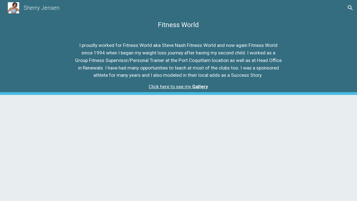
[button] (350, 8)
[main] (178, 19)
